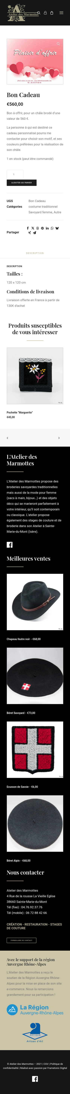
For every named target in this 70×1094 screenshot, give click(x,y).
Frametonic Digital (57, 1068)
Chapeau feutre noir (24, 639)
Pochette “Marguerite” (20, 412)
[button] (61, 12)
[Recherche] (37, 12)
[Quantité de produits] (15, 174)
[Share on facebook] (28, 228)
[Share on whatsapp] (52, 228)
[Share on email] (34, 233)
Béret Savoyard (21, 712)
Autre (57, 212)
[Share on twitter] (32, 228)
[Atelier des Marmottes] (23, 12)
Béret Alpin (18, 860)
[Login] (44, 12)
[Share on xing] (29, 233)
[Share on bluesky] (57, 228)
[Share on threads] (37, 228)
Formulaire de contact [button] (21, 940)
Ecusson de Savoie (22, 786)
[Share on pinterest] (42, 228)
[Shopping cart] (50, 12)
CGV (46, 1064)
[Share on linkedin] (47, 228)
